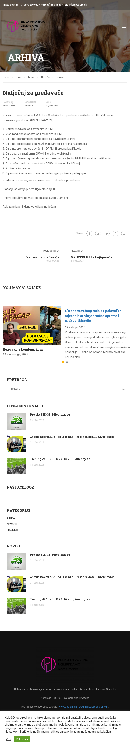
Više (8, 739)
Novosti (12, 524)
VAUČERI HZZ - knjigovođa (91, 257)
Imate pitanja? (10, 4)
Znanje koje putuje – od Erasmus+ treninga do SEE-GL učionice (72, 437)
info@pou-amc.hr (78, 4)
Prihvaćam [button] (22, 739)
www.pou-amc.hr (68, 706)
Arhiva (29, 105)
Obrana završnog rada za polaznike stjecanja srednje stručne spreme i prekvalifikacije (93, 316)
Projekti (12, 529)
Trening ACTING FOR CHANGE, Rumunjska (60, 459)
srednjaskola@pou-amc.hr (93, 706)
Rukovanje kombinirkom (23, 349)
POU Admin (9, 105)
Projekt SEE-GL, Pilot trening (50, 414)
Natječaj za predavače (42, 257)
